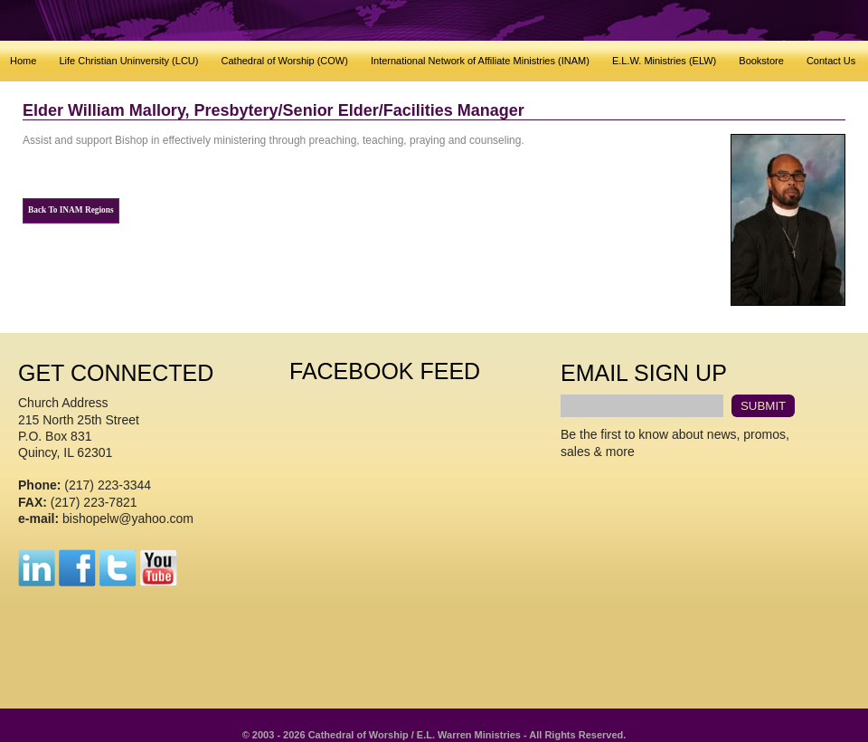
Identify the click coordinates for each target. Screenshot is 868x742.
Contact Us (831, 60)
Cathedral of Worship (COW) (285, 60)
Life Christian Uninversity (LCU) (128, 60)
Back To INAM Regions (71, 209)
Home (23, 60)
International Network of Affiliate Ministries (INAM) (480, 60)
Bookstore (761, 60)
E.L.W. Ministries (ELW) (664, 60)
